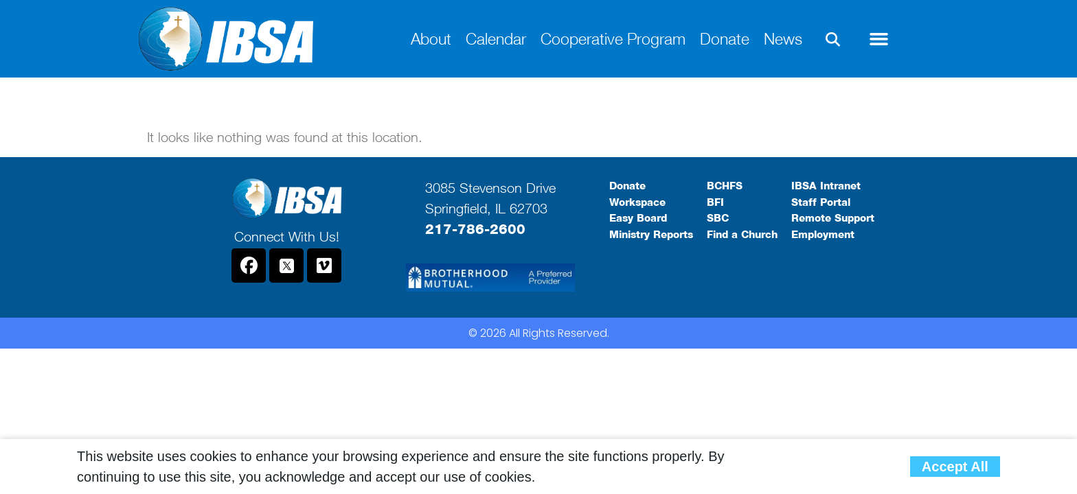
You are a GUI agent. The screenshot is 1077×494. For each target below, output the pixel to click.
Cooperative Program (613, 39)
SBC (718, 218)
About (431, 39)
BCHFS (724, 186)
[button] (833, 39)
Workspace (637, 202)
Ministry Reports (651, 234)
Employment (822, 234)
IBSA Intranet (826, 186)
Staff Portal (820, 202)
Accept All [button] (955, 466)
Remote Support (832, 218)
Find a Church (742, 234)
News (783, 39)
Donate (724, 39)
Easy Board (638, 218)
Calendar (496, 39)
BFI (715, 202)
